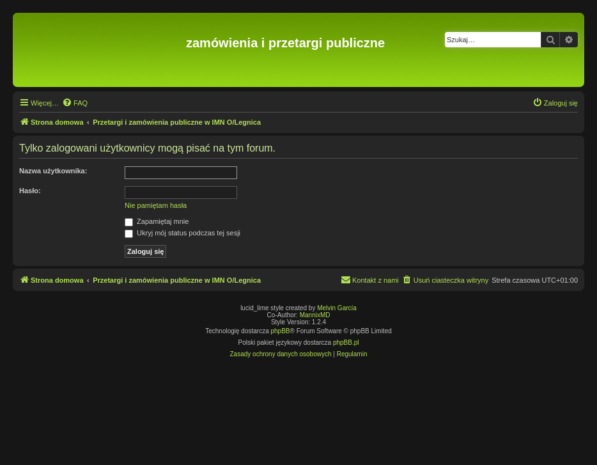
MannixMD (315, 315)
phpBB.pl (346, 342)
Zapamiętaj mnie (157, 221)
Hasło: (30, 190)
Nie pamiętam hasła (156, 205)
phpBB (280, 331)
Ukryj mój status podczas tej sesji (182, 233)
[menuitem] (75, 103)
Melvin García (337, 307)
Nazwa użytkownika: (53, 171)
